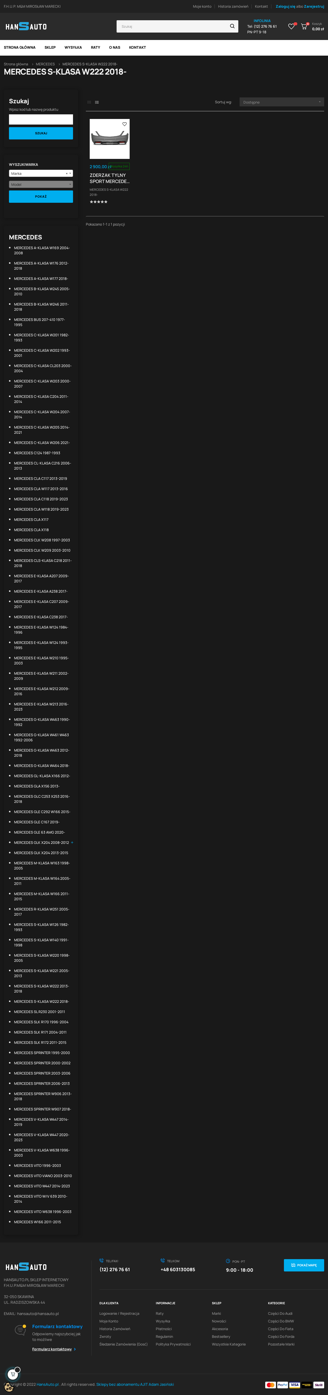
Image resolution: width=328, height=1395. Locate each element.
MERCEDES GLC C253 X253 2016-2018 (42, 799)
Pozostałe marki (281, 1344)
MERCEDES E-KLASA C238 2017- (41, 616)
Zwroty (105, 1336)
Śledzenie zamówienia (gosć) (123, 1344)
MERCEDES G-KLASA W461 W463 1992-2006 (41, 737)
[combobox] (41, 173)
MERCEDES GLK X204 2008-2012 (41, 842)
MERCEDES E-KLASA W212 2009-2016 (41, 691)
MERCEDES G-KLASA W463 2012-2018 (41, 753)
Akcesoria (220, 1328)
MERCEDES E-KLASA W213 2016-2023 (41, 707)
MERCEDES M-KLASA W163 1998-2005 (42, 866)
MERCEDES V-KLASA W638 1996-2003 (42, 1153)
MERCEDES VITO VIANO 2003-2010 (43, 1175)
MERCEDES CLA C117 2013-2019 (40, 478)
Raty (160, 1313)
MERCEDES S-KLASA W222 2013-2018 (41, 989)
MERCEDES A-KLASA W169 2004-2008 (42, 250)
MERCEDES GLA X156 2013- (37, 786)
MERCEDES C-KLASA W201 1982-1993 (41, 337)
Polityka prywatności (173, 1344)
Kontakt (261, 6)
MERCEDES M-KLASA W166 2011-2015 (41, 896)
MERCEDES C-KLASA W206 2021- (42, 442)
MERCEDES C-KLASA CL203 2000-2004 (43, 368)
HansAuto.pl (48, 1384)
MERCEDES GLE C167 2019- (37, 822)
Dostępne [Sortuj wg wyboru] (283, 101)
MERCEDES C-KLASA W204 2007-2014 (42, 414)
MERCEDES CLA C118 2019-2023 (41, 499)
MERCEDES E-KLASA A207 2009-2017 (41, 578)
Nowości (219, 1321)
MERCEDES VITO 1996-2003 (37, 1165)
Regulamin (164, 1336)
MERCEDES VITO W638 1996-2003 (42, 1211)
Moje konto (202, 6)
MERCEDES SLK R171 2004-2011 (40, 1032)
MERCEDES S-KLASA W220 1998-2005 (42, 958)
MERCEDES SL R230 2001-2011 (39, 1011)
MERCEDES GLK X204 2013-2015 (41, 852)
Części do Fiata (280, 1328)
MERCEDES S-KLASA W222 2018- (41, 1001)
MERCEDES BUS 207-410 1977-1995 (39, 322)
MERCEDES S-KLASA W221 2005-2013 (41, 973)
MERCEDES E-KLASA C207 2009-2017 (41, 604)
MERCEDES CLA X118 (31, 529)
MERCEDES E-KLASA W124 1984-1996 (41, 630)
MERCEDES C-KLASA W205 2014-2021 (42, 430)
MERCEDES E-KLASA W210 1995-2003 (41, 660)
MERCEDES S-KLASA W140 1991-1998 (41, 942)
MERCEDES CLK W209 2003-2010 (42, 550)
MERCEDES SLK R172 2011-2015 (40, 1042)
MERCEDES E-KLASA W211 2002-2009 (41, 676)
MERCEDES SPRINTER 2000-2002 (42, 1062)
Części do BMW (281, 1321)
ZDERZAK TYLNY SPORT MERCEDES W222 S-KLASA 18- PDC (110, 178)
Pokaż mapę (307, 1265)
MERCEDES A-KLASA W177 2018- (41, 278)
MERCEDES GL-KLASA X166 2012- (42, 775)
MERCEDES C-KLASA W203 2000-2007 (42, 384)
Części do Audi (280, 1313)
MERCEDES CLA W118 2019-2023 (41, 509)
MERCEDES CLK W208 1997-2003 (42, 540)
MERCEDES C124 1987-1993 (37, 452)
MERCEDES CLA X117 (31, 519)
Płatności (164, 1328)
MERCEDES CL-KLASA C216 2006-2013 (42, 466)
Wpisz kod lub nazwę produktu (33, 109)
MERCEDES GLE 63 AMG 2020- (39, 832)
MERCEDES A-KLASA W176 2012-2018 (41, 266)
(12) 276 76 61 (114, 1269)
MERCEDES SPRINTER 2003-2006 (42, 1073)
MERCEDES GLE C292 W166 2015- (42, 811)
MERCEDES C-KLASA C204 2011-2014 (41, 399)
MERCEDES (25, 237)
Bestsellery (221, 1336)
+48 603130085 (178, 1269)
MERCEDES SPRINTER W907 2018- (42, 1109)
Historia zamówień (233, 6)
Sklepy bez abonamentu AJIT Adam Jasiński (135, 1384)
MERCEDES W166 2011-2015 (37, 1221)
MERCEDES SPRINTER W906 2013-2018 (43, 1096)
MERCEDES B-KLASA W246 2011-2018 (41, 307)
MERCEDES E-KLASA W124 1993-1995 (41, 645)
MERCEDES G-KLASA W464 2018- (41, 765)
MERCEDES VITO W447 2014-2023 (42, 1186)
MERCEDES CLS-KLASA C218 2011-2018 (43, 563)
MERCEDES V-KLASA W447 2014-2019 (41, 1122)
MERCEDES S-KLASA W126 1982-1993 (41, 927)
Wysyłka (163, 1321)
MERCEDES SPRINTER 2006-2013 (42, 1083)
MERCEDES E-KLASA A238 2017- (41, 591)
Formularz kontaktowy (52, 1349)
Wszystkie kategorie (229, 1344)
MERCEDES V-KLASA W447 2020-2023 (41, 1137)
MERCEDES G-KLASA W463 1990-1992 (42, 722)
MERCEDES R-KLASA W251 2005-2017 (41, 912)
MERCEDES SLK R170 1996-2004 (41, 1021)
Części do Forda (281, 1336)
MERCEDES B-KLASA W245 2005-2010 (42, 291)
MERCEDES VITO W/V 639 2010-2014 (40, 1199)
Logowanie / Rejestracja (119, 1313)
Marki (216, 1313)
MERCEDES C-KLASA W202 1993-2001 (42, 353)
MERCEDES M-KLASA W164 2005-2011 (42, 881)
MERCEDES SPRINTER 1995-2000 (42, 1052)
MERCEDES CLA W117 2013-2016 (41, 488)
